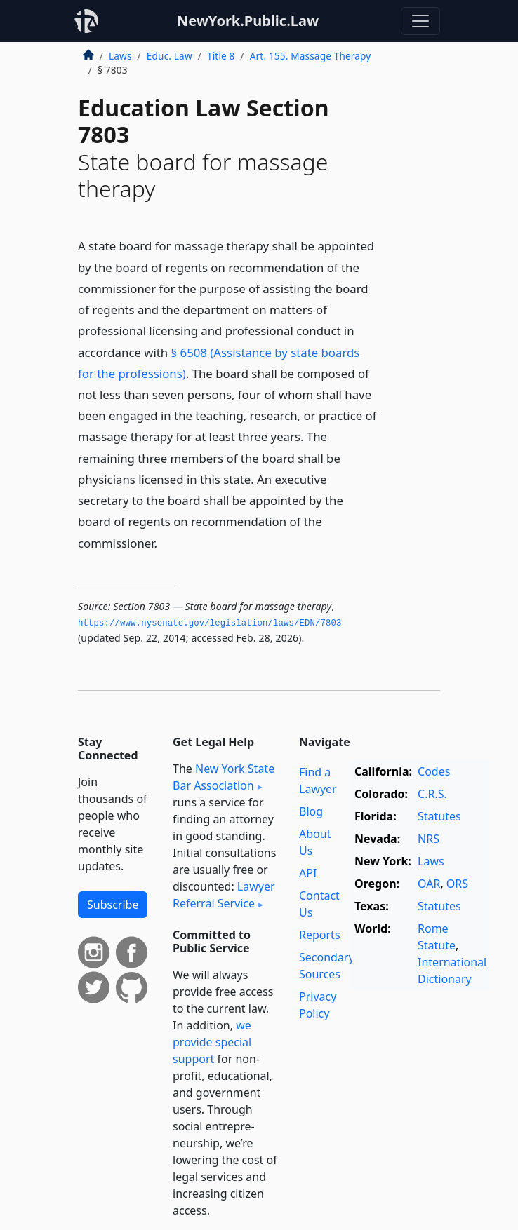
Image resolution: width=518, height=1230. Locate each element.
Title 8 (221, 55)
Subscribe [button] (112, 904)
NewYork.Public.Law (248, 20)
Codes (434, 771)
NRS (428, 838)
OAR (429, 883)
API (308, 873)
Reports (319, 934)
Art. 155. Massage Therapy (310, 55)
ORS (457, 883)
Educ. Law (169, 55)
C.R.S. (432, 794)
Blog (311, 811)
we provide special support (212, 1042)
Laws (120, 55)
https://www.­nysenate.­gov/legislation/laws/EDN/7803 (210, 623)
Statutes (439, 816)
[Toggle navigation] (420, 21)
